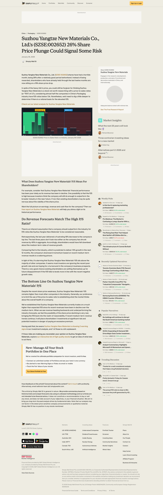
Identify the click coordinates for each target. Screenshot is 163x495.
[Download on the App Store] (28, 441)
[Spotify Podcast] (33, 434)
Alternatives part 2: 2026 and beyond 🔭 (111, 151)
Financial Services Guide (70, 490)
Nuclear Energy (87, 442)
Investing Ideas (108, 438)
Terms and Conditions (88, 490)
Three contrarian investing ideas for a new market (113, 139)
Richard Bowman (108, 133)
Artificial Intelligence (89, 449)
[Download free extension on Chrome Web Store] (32, 446)
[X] (26, 434)
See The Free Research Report (112, 110)
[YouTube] (30, 434)
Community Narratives (110, 442)
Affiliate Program (128, 459)
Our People (126, 438)
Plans (124, 430)
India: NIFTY (66, 442)
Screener (106, 434)
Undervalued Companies (90, 430)
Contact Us (126, 442)
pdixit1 (104, 244)
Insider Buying (87, 438)
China (23, 33)
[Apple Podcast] (36, 434)
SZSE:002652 (61, 75)
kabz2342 (105, 314)
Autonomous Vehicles (89, 446)
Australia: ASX (66, 438)
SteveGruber (106, 230)
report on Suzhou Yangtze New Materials (41, 209)
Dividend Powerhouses (89, 434)
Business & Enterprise (130, 463)
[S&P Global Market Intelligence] (28, 457)
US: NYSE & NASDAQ (69, 430)
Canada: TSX (66, 446)
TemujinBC (106, 375)
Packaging (31, 33)
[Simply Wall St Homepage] (30, 3)
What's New (107, 449)
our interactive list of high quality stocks (53, 337)
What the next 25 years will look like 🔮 (113, 127)
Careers (125, 446)
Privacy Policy (102, 490)
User (104, 364)
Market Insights (108, 446)
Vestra (104, 265)
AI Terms (112, 490)
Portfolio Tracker (108, 430)
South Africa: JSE (67, 449)
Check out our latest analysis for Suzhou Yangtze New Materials (48, 104)
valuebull (105, 202)
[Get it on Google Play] (42, 441)
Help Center (127, 451)
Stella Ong (105, 145)
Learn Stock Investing (130, 455)
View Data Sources (28, 473)
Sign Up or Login (136, 3)
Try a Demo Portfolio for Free (36, 371)
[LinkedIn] (23, 434)
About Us (126, 434)
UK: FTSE (65, 434)
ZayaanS (105, 216)
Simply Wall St (31, 61)
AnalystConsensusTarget (110, 328)
